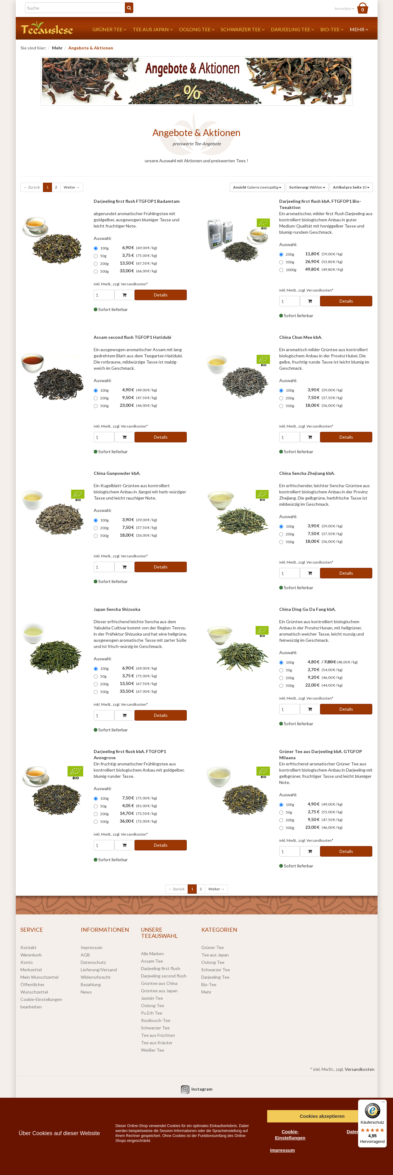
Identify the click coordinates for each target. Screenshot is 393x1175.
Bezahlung (91, 984)
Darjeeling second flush (163, 975)
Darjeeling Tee (292, 29)
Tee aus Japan (153, 29)
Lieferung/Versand (99, 969)
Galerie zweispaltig (257, 187)
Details (161, 294)
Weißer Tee (152, 1050)
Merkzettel (31, 969)
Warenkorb (31, 954)
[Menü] (383, 1103)
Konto (26, 962)
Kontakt (28, 947)
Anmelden (344, 8)
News (86, 991)
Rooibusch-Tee (155, 1020)
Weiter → (72, 187)
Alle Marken (152, 953)
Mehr (359, 29)
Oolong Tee (197, 29)
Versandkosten (359, 1069)
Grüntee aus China (159, 983)
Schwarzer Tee (243, 29)
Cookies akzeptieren (322, 1116)
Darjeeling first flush (160, 968)
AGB (85, 954)
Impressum (91, 947)
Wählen (307, 187)
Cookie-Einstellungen (290, 1134)
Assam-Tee (152, 961)
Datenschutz (93, 962)
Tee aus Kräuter (157, 1042)
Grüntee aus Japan (159, 990)
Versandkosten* (134, 284)
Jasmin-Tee (152, 998)
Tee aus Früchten (158, 1035)
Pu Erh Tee (151, 1012)
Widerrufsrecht (96, 977)
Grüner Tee (109, 29)
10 (351, 187)
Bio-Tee (332, 29)
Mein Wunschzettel (39, 977)
